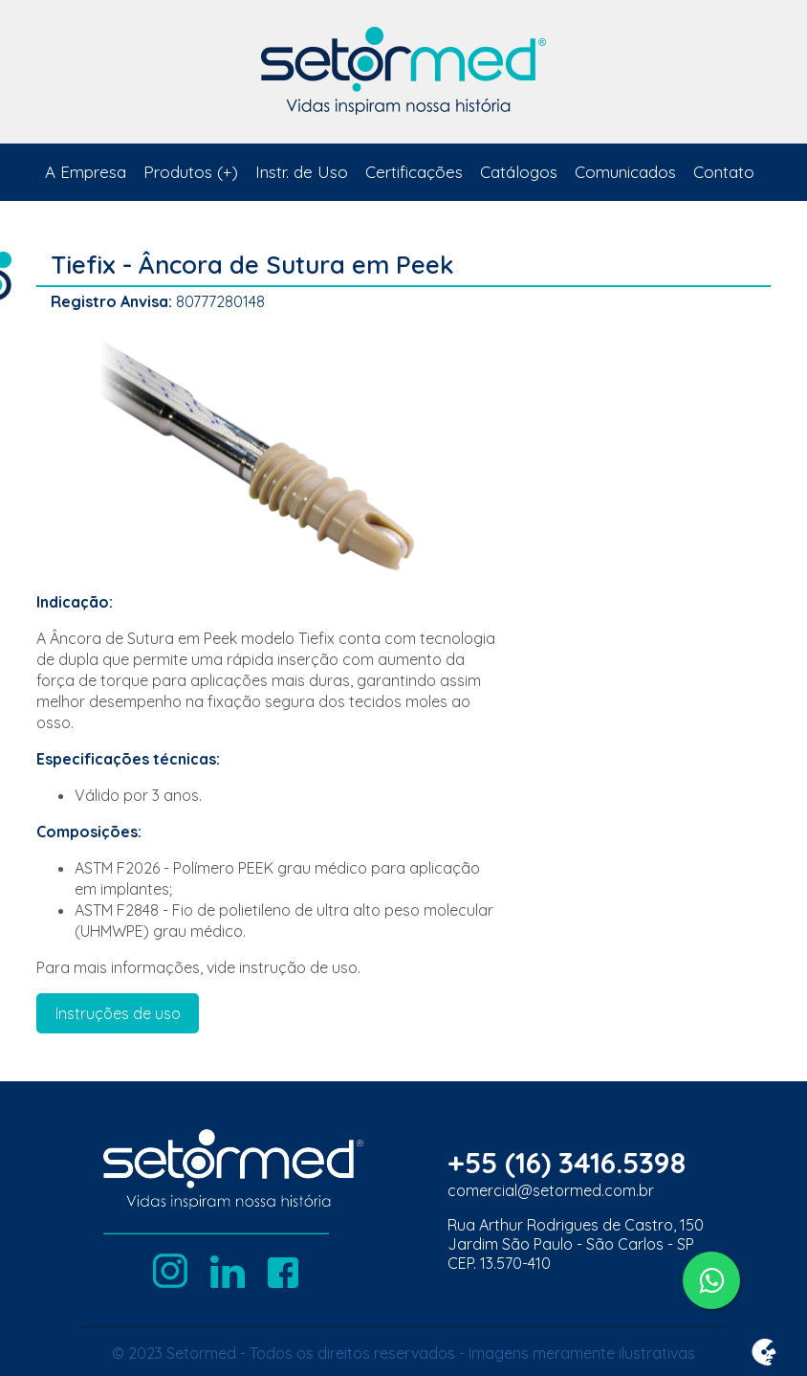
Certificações (414, 172)
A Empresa (85, 172)
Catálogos (518, 172)
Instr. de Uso (301, 172)
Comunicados (625, 172)
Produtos (177, 172)
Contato (723, 172)
